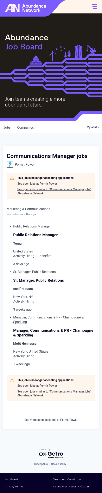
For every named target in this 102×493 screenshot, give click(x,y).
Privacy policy (40, 464)
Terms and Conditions (67, 479)
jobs (7, 127)
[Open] (94, 6)
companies (25, 127)
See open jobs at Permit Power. (37, 183)
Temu (17, 243)
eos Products (23, 289)
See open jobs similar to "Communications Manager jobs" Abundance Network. (54, 191)
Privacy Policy (14, 486)
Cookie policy (58, 464)
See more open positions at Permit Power (50, 419)
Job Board (11, 479)
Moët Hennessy (24, 344)
